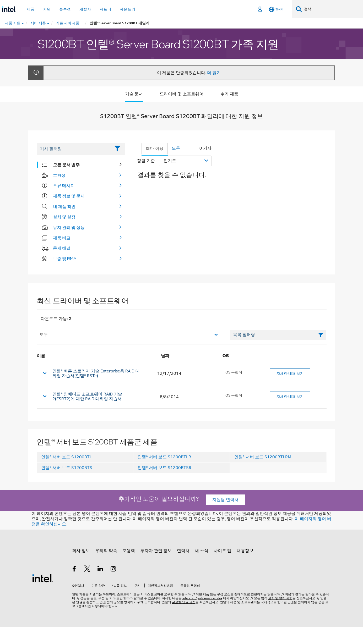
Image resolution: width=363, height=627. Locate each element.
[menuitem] (38, 23)
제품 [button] (31, 9)
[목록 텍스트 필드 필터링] (278, 335)
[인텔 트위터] (87, 569)
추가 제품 (229, 94)
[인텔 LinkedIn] (100, 569)
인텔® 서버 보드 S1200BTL (66, 457)
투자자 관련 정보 (156, 550)
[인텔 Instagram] (113, 569)
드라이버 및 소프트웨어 (182, 94)
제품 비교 (62, 237)
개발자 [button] (85, 9)
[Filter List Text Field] (74, 149)
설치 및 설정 (64, 216)
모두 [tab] (176, 148)
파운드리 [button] (128, 9)
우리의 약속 (106, 550)
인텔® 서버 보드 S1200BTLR (164, 457)
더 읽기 (214, 72)
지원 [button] (47, 9)
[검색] (299, 9)
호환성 (59, 175)
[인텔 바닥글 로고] (42, 578)
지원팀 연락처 (225, 499)
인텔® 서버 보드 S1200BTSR (164, 467)
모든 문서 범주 (66, 164)
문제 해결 (62, 248)
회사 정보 (81, 550)
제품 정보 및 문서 (69, 196)
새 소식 (201, 550)
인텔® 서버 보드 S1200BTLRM (262, 457)
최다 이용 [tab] (155, 148)
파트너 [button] (105, 9)
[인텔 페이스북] (74, 569)
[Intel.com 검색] (332, 9)
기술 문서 (134, 94)
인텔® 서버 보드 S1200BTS (66, 467)
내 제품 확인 (64, 206)
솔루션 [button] (65, 9)
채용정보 (245, 550)
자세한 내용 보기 (290, 373)
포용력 (128, 550)
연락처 (183, 550)
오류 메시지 (64, 185)
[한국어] (276, 9)
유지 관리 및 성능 (69, 227)
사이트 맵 (222, 550)
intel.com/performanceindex (202, 598)
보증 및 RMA (65, 258)
